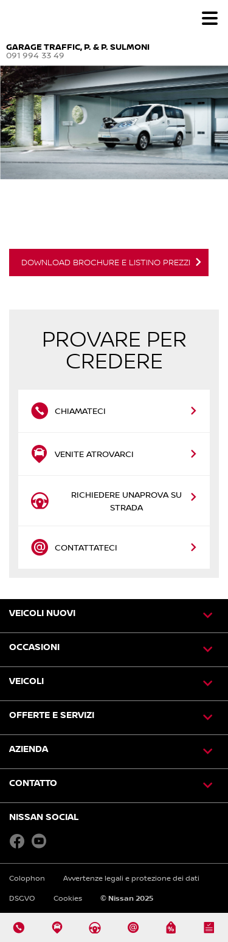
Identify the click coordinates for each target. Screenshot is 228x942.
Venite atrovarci (82, 454)
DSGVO (22, 898)
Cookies (68, 898)
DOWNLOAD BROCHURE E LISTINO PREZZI (105, 262)
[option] (114, 177)
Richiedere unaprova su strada (106, 501)
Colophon (27, 878)
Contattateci (75, 547)
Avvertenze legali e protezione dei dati (131, 878)
